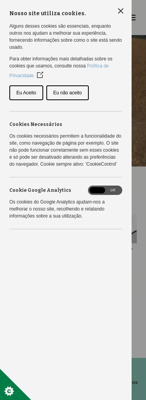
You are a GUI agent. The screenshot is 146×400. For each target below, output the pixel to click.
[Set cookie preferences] (15, 384)
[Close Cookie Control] (120, 11)
